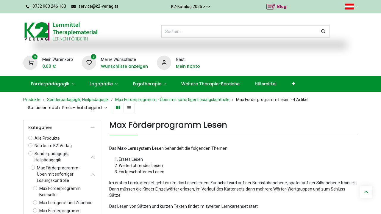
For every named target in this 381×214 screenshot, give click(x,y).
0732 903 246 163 (49, 6)
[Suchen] (323, 31)
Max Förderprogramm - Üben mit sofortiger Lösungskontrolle (172, 99)
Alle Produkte (47, 138)
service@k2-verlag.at (98, 6)
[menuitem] (52, 84)
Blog (281, 6)
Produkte (31, 99)
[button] (84, 108)
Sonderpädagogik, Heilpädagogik (78, 99)
